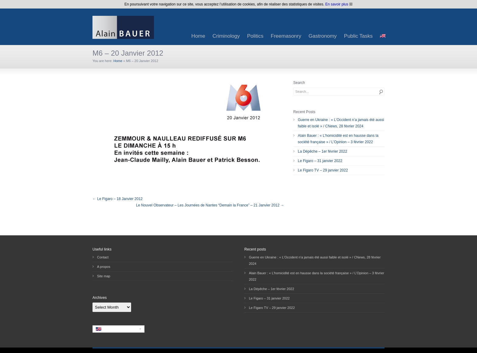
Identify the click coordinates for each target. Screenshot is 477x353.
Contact (103, 257)
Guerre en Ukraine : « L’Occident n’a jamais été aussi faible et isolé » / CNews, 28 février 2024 (341, 123)
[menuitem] (382, 36)
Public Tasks (358, 36)
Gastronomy (322, 36)
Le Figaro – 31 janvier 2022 (320, 161)
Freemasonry (286, 36)
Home (198, 36)
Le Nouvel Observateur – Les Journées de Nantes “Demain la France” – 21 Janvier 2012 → (210, 205)
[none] (118, 329)
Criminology (226, 36)
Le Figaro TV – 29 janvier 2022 (323, 170)
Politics (255, 36)
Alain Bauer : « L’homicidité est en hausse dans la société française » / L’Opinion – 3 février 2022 (338, 138)
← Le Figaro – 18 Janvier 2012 (117, 199)
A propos (103, 266)
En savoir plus (336, 4)
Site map (103, 276)
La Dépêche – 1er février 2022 (322, 151)
